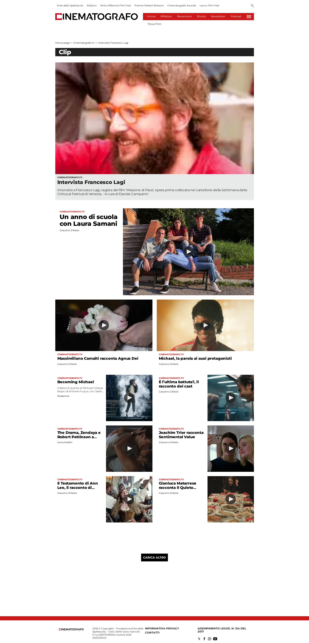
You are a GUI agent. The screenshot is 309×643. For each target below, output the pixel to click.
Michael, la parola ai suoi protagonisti (195, 358)
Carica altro (154, 557)
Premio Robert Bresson (149, 5)
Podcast (236, 16)
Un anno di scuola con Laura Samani (89, 220)
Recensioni (184, 16)
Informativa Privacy (162, 628)
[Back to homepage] (71, 629)
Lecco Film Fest (209, 5)
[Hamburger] (248, 16)
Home (151, 16)
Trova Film (154, 24)
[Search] (252, 6)
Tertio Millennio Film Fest (115, 5)
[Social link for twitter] (199, 638)
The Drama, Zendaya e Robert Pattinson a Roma (79, 437)
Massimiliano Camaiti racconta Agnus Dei (97, 358)
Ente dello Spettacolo (70, 5)
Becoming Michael (75, 382)
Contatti (152, 632)
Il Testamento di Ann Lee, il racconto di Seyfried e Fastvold (77, 487)
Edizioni (92, 5)
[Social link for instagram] (209, 638)
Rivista (201, 16)
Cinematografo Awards (181, 5)
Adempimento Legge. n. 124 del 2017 (222, 630)
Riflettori (166, 16)
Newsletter (218, 16)
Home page (62, 42)
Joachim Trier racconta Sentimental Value (181, 434)
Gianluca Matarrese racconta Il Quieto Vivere (178, 487)
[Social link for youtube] (215, 638)
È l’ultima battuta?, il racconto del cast (179, 384)
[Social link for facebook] (204, 638)
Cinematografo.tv (83, 42)
